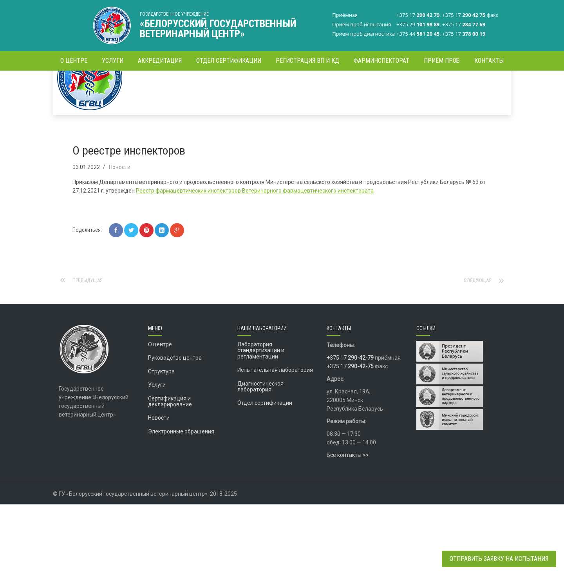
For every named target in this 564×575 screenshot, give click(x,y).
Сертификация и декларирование (170, 472)
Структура (161, 442)
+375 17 (350, 428)
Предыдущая (89, 351)
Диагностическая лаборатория (260, 457)
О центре (160, 415)
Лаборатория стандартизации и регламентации (260, 421)
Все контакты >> (348, 525)
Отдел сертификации (264, 473)
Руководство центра (175, 428)
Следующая (476, 351)
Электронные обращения (181, 502)
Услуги (157, 455)
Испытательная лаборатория (275, 440)
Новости (440, 84)
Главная (414, 84)
